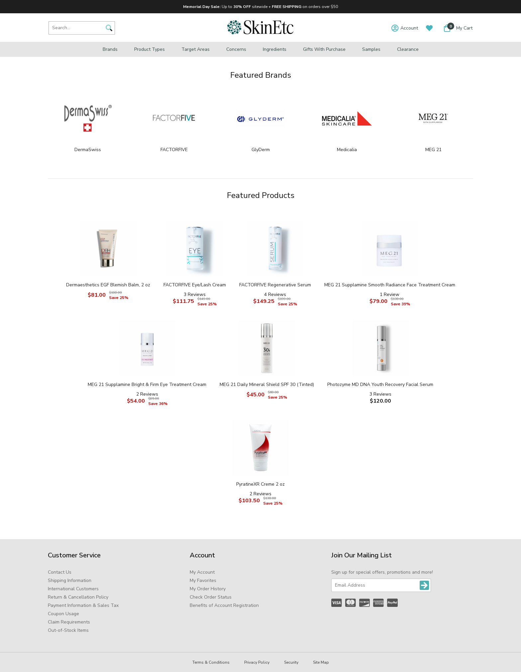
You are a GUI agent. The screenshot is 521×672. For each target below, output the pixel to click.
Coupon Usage (63, 614)
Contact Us (59, 572)
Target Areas (195, 49)
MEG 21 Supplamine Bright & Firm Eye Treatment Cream (147, 384)
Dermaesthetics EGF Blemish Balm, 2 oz (108, 285)
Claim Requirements (69, 622)
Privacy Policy (256, 662)
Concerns (236, 49)
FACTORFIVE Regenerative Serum (275, 285)
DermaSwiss (87, 149)
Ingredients (274, 49)
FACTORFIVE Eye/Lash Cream (194, 285)
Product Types (149, 49)
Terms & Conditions (211, 662)
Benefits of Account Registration (224, 605)
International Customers (73, 589)
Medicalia (347, 149)
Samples (371, 49)
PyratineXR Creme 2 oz (260, 484)
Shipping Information (69, 580)
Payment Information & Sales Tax (83, 605)
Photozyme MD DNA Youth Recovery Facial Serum (380, 384)
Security (291, 662)
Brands (110, 49)
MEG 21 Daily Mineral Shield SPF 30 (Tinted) (267, 384)
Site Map (321, 662)
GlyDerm (261, 149)
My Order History (208, 589)
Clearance (408, 49)
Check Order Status (211, 597)
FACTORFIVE (174, 149)
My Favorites (203, 580)
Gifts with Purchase (324, 49)
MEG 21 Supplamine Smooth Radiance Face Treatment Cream (389, 285)
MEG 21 (433, 149)
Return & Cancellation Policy (78, 597)
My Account (202, 572)
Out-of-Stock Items (68, 630)
